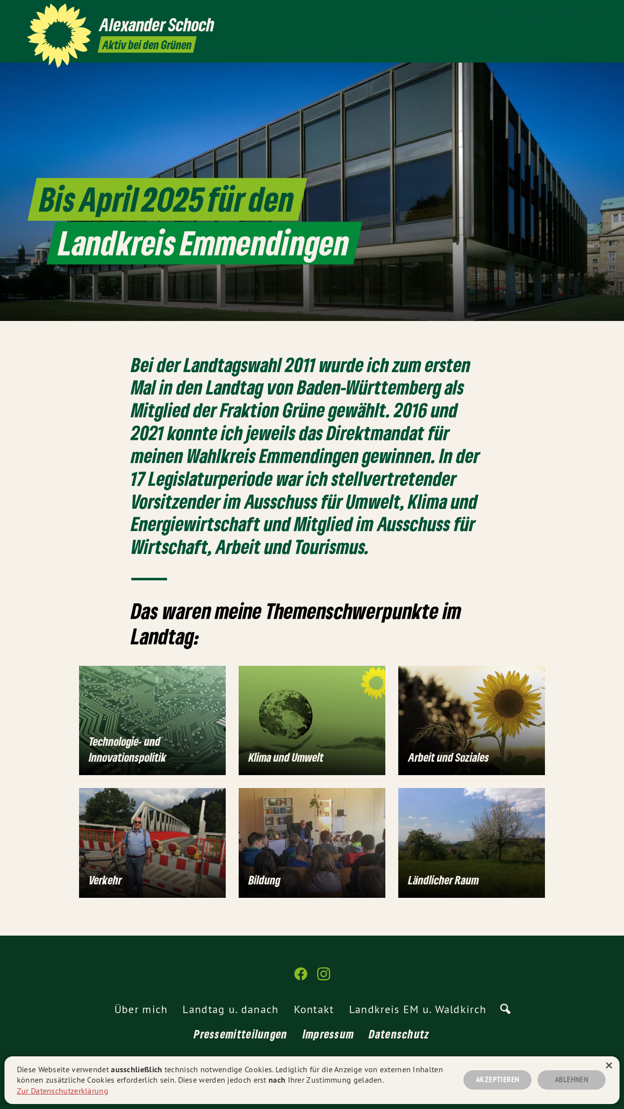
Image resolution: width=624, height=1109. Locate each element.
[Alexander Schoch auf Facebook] (576, 13)
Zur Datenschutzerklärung (62, 1091)
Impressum (329, 1034)
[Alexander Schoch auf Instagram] (591, 13)
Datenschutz (399, 1034)
